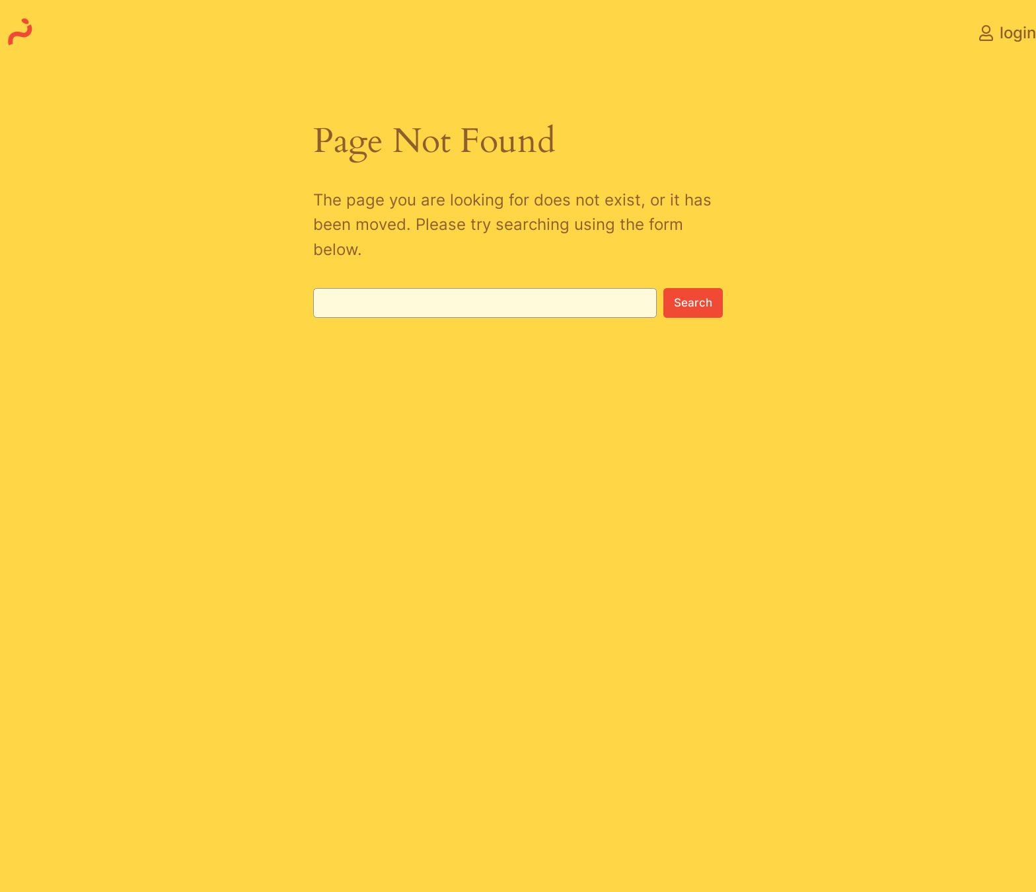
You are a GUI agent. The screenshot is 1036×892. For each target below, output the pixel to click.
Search (693, 302)
